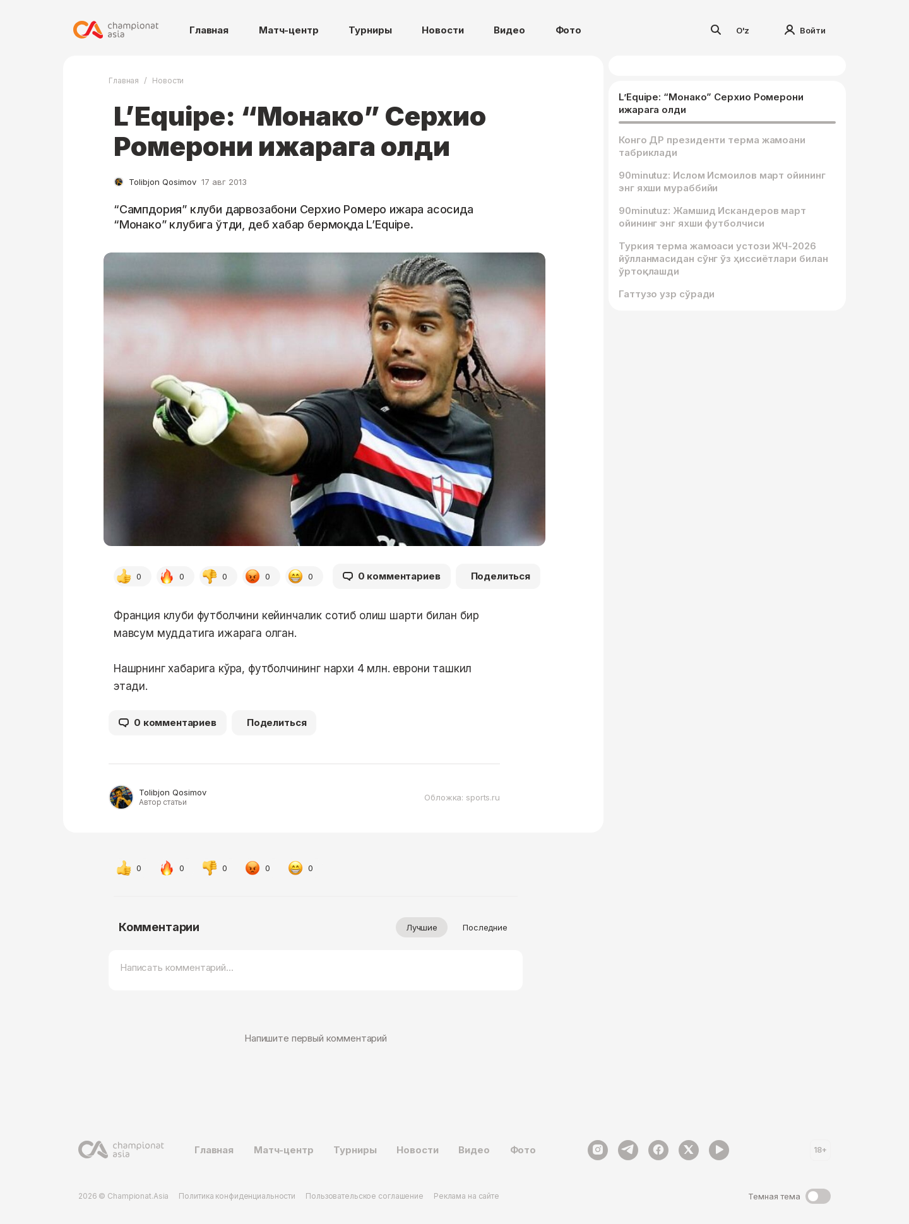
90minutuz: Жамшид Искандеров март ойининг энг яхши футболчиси (712, 217)
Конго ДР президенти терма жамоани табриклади (712, 146)
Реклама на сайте (466, 1196)
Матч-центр (289, 30)
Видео (509, 30)
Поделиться (501, 576)
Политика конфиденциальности (237, 1196)
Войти (805, 30)
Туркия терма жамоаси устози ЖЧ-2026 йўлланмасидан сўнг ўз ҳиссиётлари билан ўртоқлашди (723, 258)
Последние (485, 927)
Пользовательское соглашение (365, 1196)
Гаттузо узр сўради (667, 294)
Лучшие (421, 927)
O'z (743, 30)
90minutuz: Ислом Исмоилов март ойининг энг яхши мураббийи (722, 181)
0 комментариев (392, 576)
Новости (442, 30)
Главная (209, 30)
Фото (568, 30)
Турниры (369, 30)
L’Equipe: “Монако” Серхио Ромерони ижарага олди (711, 103)
